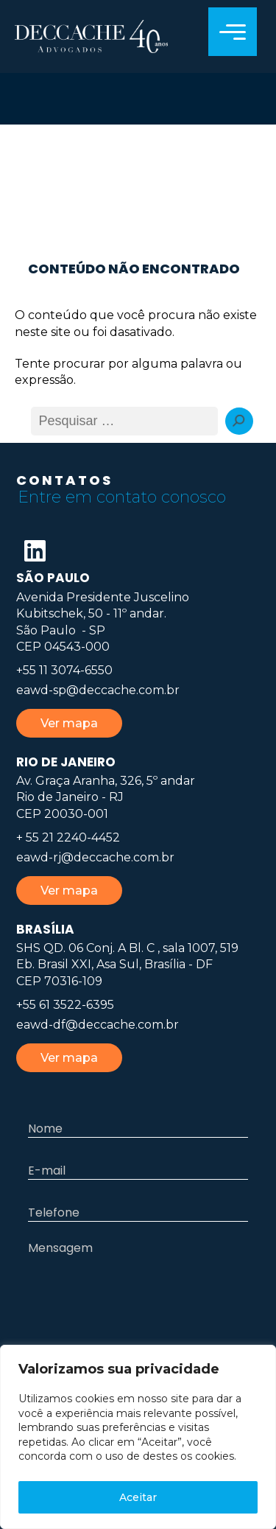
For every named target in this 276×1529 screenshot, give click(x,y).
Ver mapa (69, 723)
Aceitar (138, 1497)
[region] (138, 1437)
